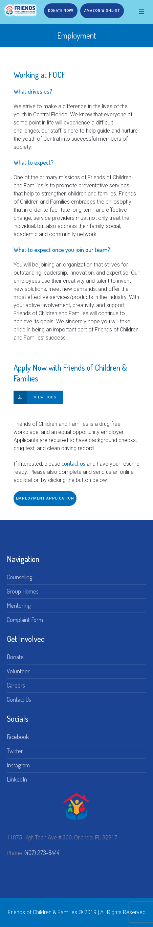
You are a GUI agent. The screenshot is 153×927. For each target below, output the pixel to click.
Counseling (19, 577)
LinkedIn (17, 779)
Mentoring (18, 605)
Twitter (15, 751)
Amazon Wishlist (102, 11)
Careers (16, 685)
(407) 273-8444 (42, 852)
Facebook (18, 736)
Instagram (18, 765)
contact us (73, 463)
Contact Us (19, 699)
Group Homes (23, 591)
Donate (15, 657)
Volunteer (18, 671)
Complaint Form (25, 619)
